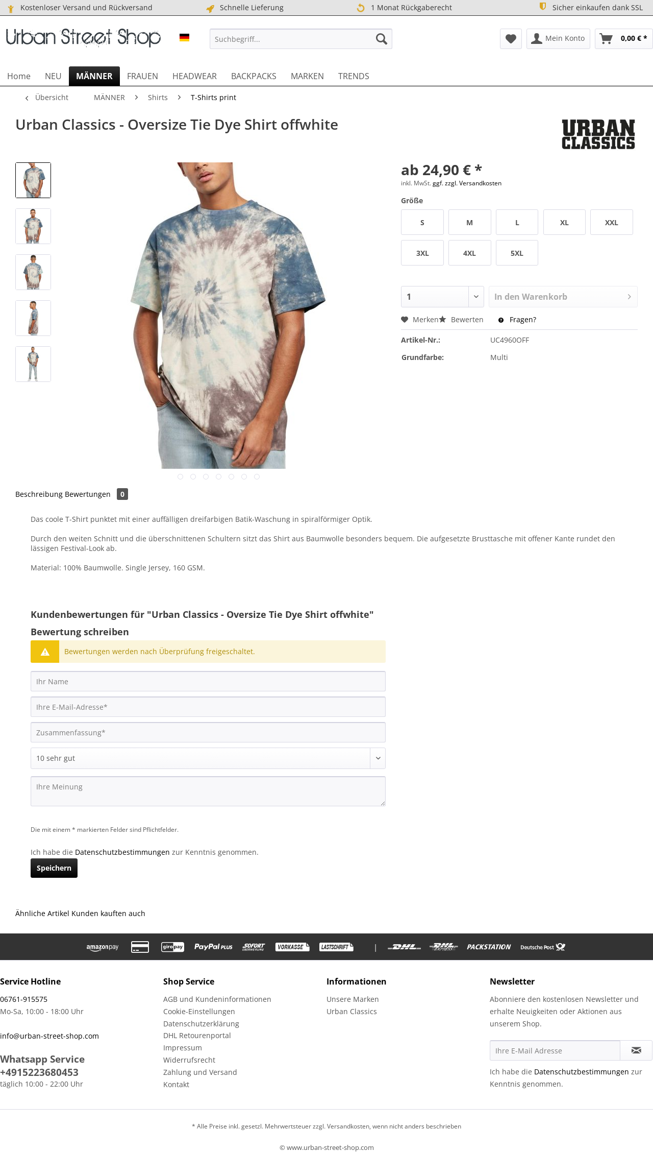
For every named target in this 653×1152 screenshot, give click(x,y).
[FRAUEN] (142, 76)
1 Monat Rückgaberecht (403, 8)
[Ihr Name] (208, 681)
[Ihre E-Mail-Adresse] (208, 707)
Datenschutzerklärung (201, 1023)
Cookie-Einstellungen (199, 1011)
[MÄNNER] (94, 76)
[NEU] (53, 76)
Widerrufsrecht (189, 1060)
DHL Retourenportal (197, 1035)
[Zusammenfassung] (208, 732)
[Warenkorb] (624, 39)
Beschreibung (39, 494)
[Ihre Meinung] (208, 791)
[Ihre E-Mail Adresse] (555, 1050)
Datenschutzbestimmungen (122, 852)
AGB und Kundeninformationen (217, 999)
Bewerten (462, 319)
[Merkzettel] (511, 39)
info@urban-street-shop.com (49, 1036)
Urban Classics (351, 1011)
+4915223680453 (39, 1072)
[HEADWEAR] (194, 76)
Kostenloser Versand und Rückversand (79, 8)
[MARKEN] (307, 76)
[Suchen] (381, 39)
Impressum (182, 1047)
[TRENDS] (353, 76)
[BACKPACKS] (254, 76)
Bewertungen (96, 494)
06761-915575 (23, 999)
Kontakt (176, 1084)
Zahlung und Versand (200, 1072)
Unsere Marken (352, 999)
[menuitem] (301, 39)
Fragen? (517, 319)
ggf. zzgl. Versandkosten (467, 183)
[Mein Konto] (558, 39)
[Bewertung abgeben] (208, 758)
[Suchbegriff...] (301, 39)
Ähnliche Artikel (42, 913)
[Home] (19, 76)
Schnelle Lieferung (244, 8)
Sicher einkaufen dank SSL (590, 7)
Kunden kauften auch (108, 913)
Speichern (54, 868)
